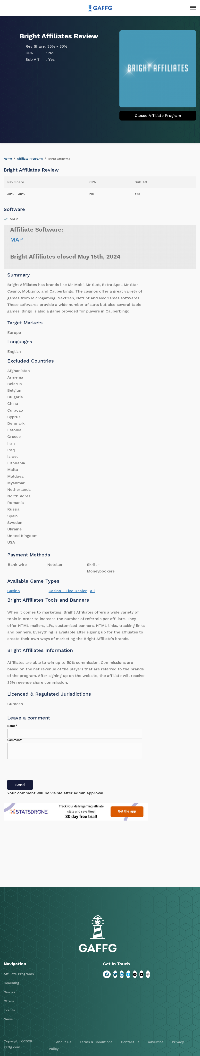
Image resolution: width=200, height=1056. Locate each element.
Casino (13, 591)
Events (9, 1010)
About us (63, 1042)
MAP (16, 239)
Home (8, 158)
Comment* (15, 739)
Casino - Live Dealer (68, 591)
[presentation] (44, 770)
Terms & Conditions (96, 1042)
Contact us (130, 1042)
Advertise (155, 1042)
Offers (9, 1001)
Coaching (11, 983)
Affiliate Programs (30, 158)
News (8, 1019)
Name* (12, 725)
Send (20, 784)
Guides (9, 992)
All (92, 591)
